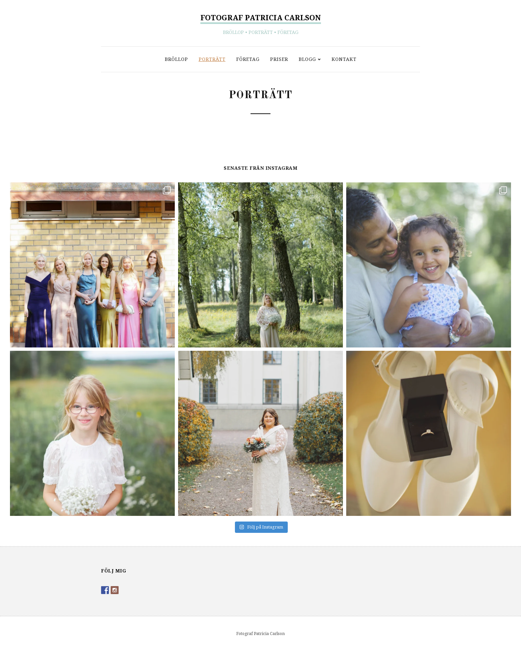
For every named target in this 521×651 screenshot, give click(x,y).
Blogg (307, 59)
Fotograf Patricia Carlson (260, 17)
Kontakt (344, 59)
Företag (248, 59)
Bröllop (176, 59)
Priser (279, 59)
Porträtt (212, 59)
